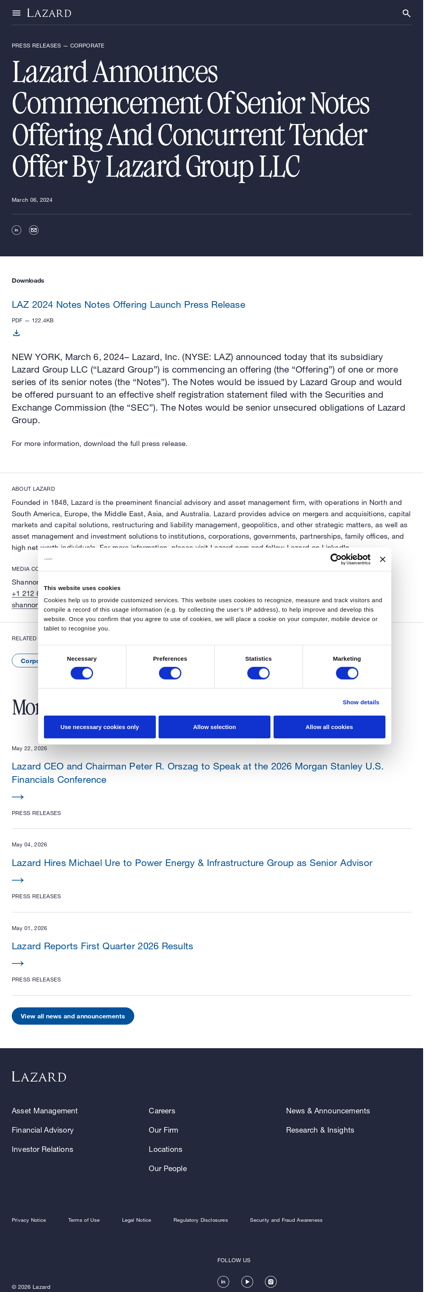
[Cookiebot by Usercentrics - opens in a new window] (336, 559)
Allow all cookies (329, 727)
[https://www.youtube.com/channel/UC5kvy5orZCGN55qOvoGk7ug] (247, 1282)
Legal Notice (137, 1220)
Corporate (36, 660)
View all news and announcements (73, 1016)
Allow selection (214, 727)
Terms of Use (84, 1220)
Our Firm (163, 1129)
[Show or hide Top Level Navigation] (16, 12)
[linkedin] (16, 230)
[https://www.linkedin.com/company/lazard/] (223, 1282)
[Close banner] (382, 559)
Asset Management (45, 1110)
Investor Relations (42, 1148)
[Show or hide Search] (406, 13)
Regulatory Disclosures (200, 1220)
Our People (167, 1168)
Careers (162, 1110)
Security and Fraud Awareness (286, 1220)
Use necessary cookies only (99, 727)
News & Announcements (328, 1110)
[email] (33, 230)
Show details (361, 701)
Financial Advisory (43, 1129)
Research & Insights (320, 1129)
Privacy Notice (29, 1220)
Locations (166, 1148)
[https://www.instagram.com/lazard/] (271, 1282)
